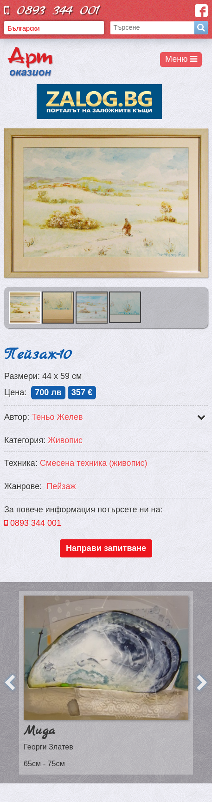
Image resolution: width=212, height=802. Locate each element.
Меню (181, 59)
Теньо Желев (57, 417)
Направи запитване (106, 548)
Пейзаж (61, 486)
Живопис (65, 440)
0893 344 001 (52, 10)
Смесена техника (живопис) (94, 463)
